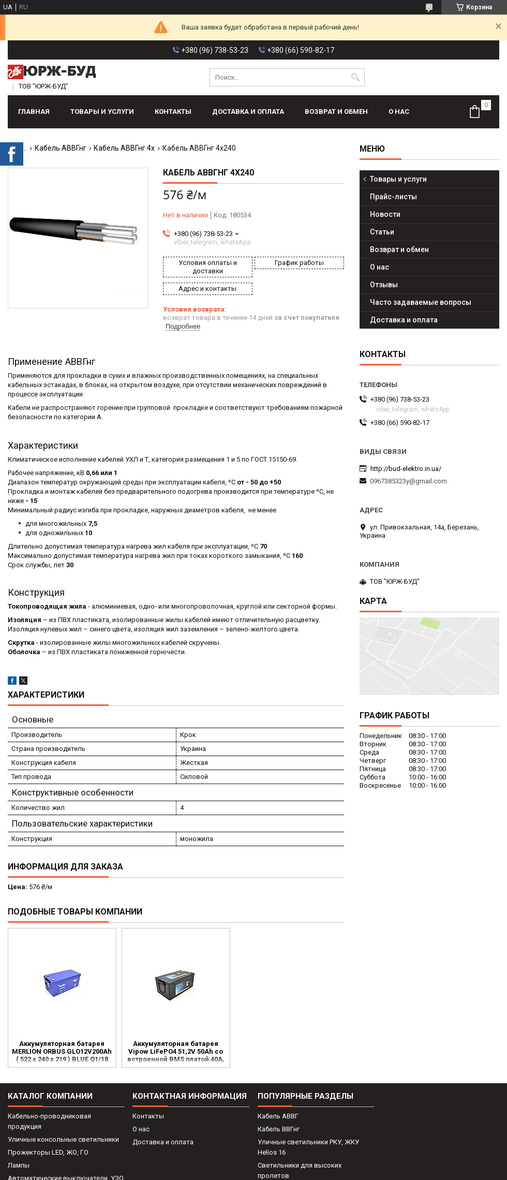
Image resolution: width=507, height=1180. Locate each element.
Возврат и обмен (336, 111)
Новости (385, 214)
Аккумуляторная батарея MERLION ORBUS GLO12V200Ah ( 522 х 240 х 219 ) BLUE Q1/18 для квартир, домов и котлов (62, 1052)
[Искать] (356, 77)
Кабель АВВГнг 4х (124, 148)
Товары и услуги (102, 111)
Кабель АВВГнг (60, 148)
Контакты (173, 111)
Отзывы (384, 285)
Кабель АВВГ (278, 1116)
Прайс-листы (393, 197)
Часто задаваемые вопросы (420, 302)
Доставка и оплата (248, 111)
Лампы (18, 1165)
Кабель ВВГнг (279, 1129)
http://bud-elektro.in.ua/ (405, 469)
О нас (399, 111)
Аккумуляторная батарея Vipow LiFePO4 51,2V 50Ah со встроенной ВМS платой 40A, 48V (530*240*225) (176, 1052)
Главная (34, 111)
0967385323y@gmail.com (408, 481)
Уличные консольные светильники (63, 1139)
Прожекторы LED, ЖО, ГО (48, 1152)
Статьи (382, 232)
